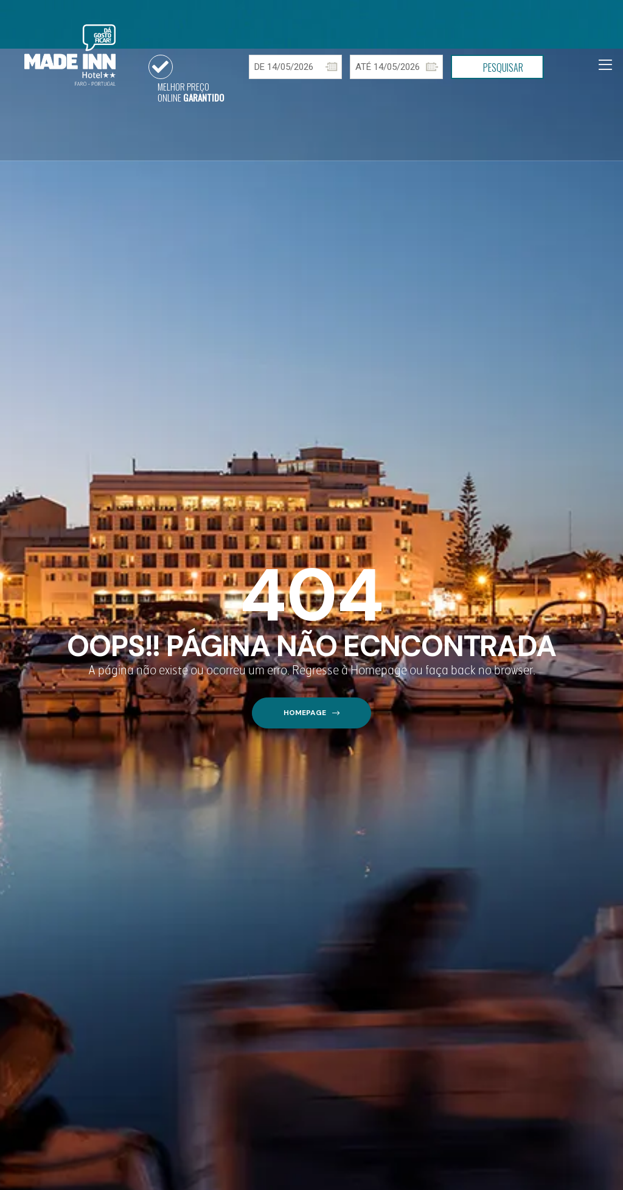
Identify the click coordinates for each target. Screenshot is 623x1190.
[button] (311, 712)
